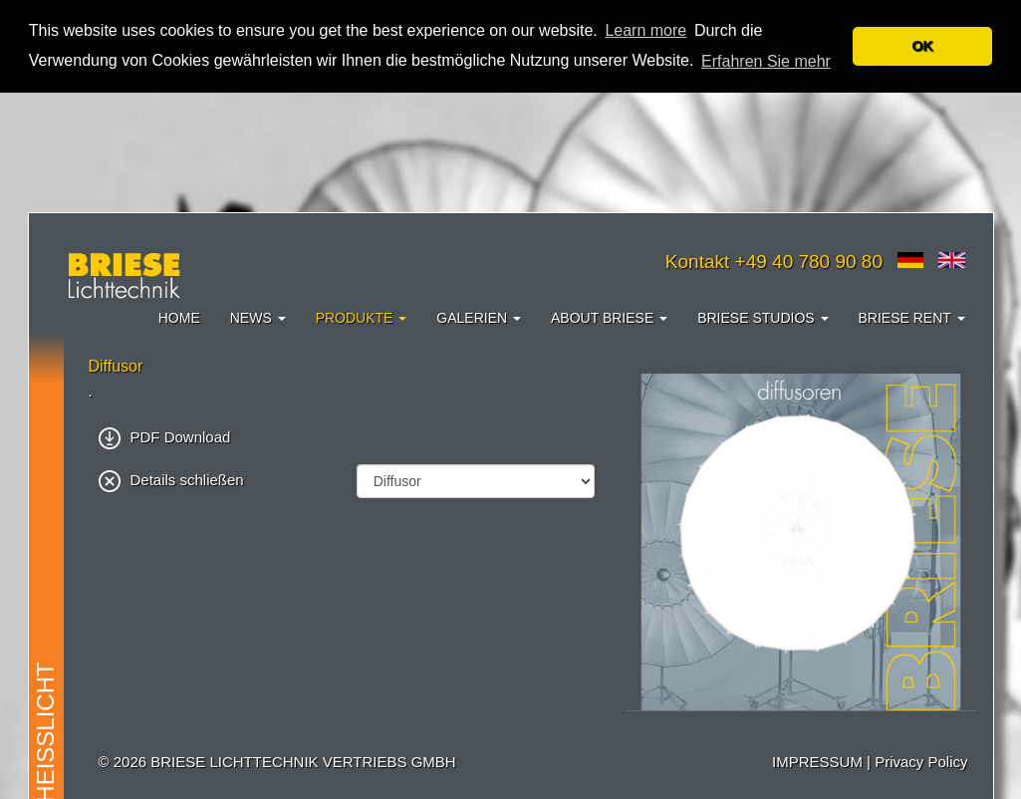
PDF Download (165, 436)
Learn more (645, 30)
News (258, 318)
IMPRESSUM (817, 761)
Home (179, 318)
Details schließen (171, 479)
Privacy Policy (921, 761)
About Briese (609, 318)
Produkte (361, 318)
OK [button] (922, 46)
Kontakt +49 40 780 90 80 (774, 261)
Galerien (478, 318)
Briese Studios (762, 318)
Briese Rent (912, 318)
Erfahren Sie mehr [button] (766, 61)
